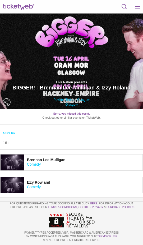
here (94, 203)
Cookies (85, 207)
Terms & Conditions (62, 207)
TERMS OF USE (107, 236)
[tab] (71, 162)
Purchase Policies (120, 207)
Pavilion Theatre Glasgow (71, 100)
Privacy (97, 207)
